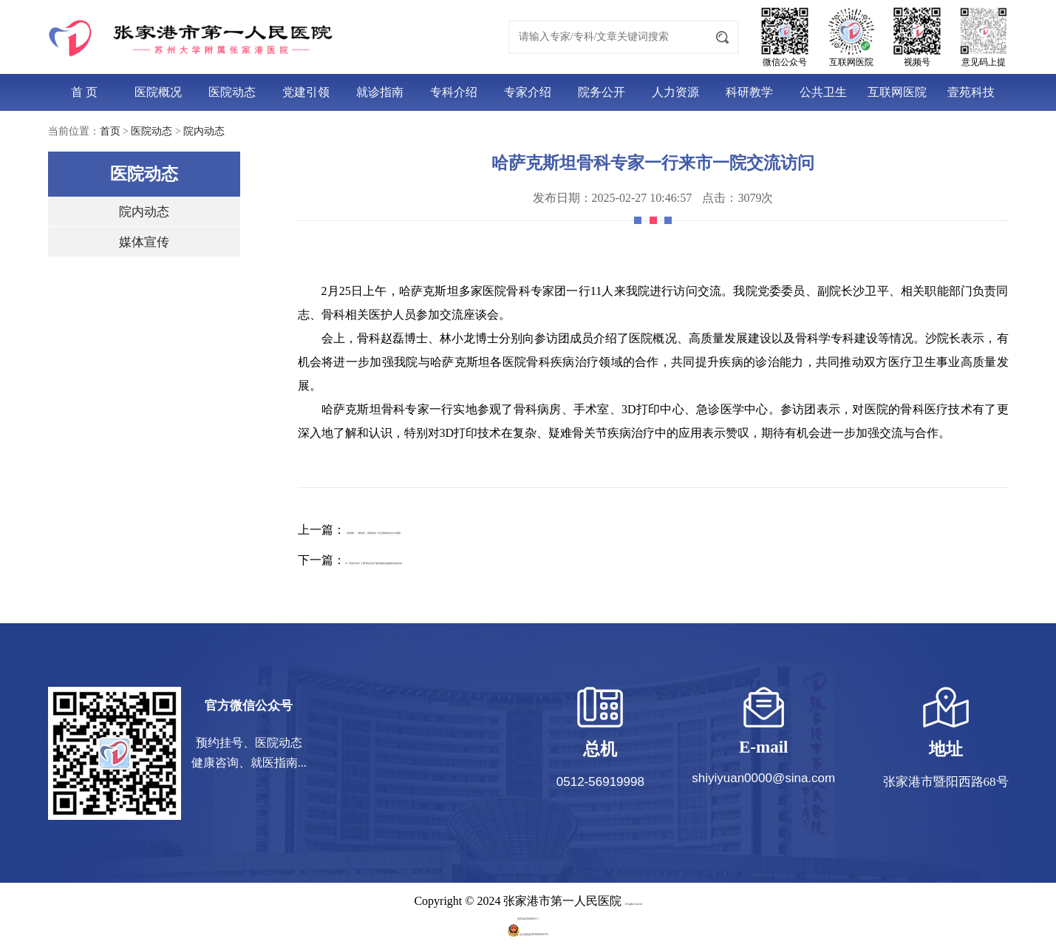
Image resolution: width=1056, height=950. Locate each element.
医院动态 (232, 92)
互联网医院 (897, 92)
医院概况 (158, 92)
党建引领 (306, 92)
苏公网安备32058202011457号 (528, 931)
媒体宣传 (144, 242)
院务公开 (601, 92)
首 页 (84, 92)
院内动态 (204, 131)
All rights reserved (633, 901)
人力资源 (675, 92)
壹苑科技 (971, 92)
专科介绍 (453, 92)
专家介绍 (527, 92)
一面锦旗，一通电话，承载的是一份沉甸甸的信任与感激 (493, 529)
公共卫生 (823, 92)
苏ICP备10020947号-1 (527, 915)
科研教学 (749, 92)
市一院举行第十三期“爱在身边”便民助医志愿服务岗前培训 (498, 560)
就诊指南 (379, 92)
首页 (110, 131)
